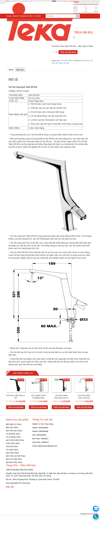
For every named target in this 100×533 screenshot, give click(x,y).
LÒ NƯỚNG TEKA (13, 452)
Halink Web (94, 532)
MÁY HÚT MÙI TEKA (14, 449)
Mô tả (11, 88)
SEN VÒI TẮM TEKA (14, 477)
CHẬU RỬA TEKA (13, 461)
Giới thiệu (19, 16)
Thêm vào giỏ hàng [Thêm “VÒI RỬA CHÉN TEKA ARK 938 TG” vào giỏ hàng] (61, 425)
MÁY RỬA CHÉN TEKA (15, 458)
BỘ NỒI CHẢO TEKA (14, 480)
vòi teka (66, 63)
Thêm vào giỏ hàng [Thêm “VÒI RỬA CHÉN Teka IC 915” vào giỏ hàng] (15, 425)
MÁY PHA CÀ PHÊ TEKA (15, 474)
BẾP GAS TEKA (12, 446)
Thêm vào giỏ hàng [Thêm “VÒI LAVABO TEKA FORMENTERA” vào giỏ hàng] (38, 425)
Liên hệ (37, 16)
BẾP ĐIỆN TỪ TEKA (13, 442)
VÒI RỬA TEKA (67, 61)
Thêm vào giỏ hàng (68, 52)
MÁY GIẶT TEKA (12, 471)
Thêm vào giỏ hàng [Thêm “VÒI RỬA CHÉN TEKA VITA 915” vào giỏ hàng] (84, 425)
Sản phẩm (28, 16)
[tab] (11, 88)
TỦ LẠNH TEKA (12, 468)
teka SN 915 (85, 61)
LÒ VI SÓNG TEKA (13, 455)
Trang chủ (10, 16)
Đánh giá (20, 88)
